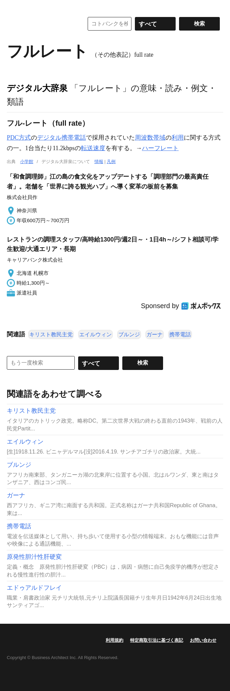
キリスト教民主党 (51, 334)
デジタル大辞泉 (37, 88)
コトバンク (40, 24)
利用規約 (114, 640)
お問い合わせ (203, 640)
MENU (13, 7)
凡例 (111, 161)
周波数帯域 (150, 137)
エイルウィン (95, 334)
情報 (98, 161)
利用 (178, 137)
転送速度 (93, 148)
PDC (13, 137)
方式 (25, 137)
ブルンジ (129, 334)
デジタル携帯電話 (61, 137)
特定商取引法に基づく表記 (156, 640)
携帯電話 (180, 334)
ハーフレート (160, 148)
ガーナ (154, 334)
